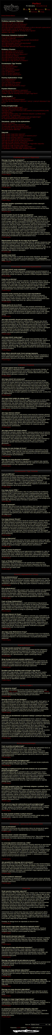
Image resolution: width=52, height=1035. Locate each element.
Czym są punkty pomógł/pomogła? (12, 107)
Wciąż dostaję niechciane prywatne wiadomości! (16, 92)
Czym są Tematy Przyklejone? (11, 73)
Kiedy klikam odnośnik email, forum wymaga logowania (18, 46)
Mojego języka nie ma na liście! (11, 41)
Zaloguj (41, 11)
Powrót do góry (6, 174)
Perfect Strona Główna (8, 15)
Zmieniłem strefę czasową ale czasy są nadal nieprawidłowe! (20, 40)
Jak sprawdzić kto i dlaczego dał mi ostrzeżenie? (16, 128)
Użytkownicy (39, 9)
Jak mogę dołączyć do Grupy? (11, 84)
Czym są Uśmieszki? (8, 68)
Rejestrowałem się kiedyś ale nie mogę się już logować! (18, 30)
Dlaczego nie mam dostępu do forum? (13, 59)
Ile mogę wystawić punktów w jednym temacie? (16, 118)
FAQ (25, 9)
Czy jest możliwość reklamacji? (11, 129)
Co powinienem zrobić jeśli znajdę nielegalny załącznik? (19, 148)
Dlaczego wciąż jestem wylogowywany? (14, 26)
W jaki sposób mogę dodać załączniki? (13, 134)
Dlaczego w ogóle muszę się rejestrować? (14, 24)
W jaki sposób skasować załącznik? (12, 137)
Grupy (47, 9)
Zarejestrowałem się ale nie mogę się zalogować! (16, 29)
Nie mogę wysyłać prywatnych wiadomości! (15, 90)
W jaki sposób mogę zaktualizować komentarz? (16, 139)
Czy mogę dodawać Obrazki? (11, 70)
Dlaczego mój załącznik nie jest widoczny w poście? (17, 140)
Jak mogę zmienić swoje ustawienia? (13, 37)
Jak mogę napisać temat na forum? (12, 51)
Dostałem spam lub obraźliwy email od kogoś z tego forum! (19, 93)
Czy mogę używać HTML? (10, 67)
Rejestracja (33, 11)
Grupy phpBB (13, 691)
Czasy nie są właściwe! (9, 38)
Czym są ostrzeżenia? (8, 123)
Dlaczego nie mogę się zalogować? (12, 23)
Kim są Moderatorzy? (8, 81)
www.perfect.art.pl (41, 6)
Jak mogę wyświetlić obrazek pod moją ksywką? (16, 43)
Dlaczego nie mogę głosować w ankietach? (15, 60)
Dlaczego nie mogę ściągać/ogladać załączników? (17, 147)
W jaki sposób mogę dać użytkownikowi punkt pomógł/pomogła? (21, 117)
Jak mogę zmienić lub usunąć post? (12, 52)
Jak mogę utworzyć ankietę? (10, 56)
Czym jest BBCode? (8, 65)
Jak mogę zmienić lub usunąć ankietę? (13, 57)
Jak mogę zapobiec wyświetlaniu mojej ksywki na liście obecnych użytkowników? (26, 27)
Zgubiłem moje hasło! (8, 32)
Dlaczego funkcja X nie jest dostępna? (13, 99)
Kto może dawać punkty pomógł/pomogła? (14, 109)
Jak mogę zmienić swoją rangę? (11, 45)
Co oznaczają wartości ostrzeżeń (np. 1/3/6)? (15, 126)
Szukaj (31, 9)
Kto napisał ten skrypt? (8, 98)
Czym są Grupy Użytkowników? (11, 82)
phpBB (18, 1027)
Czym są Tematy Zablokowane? (11, 75)
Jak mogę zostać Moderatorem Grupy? (13, 86)
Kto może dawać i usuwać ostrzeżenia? (14, 125)
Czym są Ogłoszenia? (8, 71)
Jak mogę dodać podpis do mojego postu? (14, 54)
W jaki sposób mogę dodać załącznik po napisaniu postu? (19, 135)
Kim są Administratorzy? (9, 79)
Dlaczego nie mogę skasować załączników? (15, 145)
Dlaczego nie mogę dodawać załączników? (15, 142)
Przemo (46, 691)
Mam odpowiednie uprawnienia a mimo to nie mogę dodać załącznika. (23, 143)
